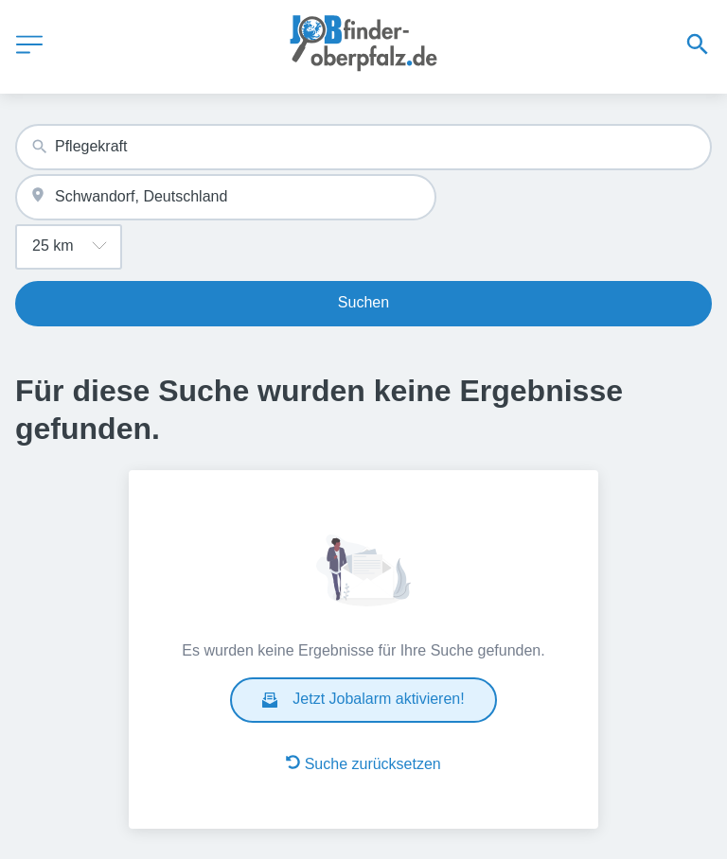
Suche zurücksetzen (363, 763)
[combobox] (363, 147)
